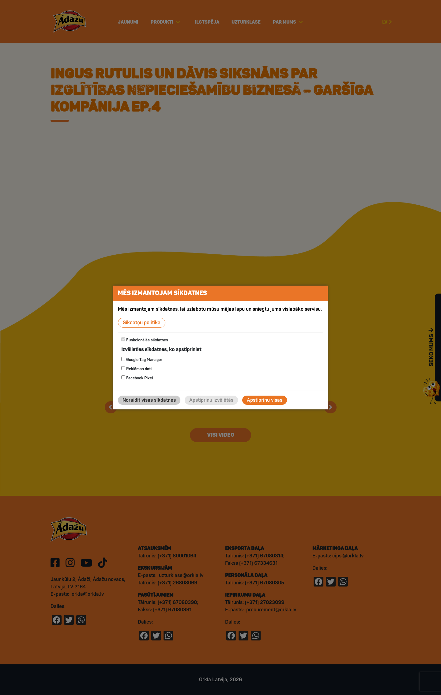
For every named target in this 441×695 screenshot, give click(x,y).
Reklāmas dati (136, 368)
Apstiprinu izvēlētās (211, 400)
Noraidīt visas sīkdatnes (149, 400)
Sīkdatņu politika (141, 323)
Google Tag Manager (141, 359)
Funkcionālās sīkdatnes (144, 340)
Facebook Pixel (137, 378)
